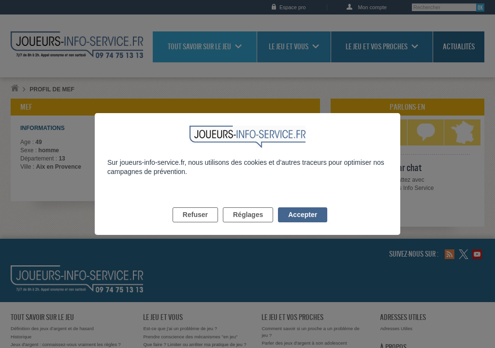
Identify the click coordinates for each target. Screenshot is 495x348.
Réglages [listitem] (248, 226)
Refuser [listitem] (195, 226)
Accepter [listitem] (302, 226)
